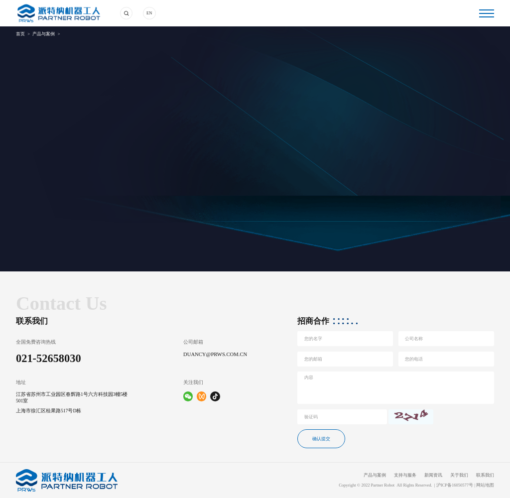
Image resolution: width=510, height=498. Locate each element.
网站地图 (485, 485)
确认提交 (321, 438)
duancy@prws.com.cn (215, 354)
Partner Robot (383, 485)
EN (149, 12)
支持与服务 (405, 475)
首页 (20, 34)
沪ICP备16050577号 (454, 485)
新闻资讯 (433, 475)
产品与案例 (43, 34)
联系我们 (485, 475)
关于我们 (459, 475)
